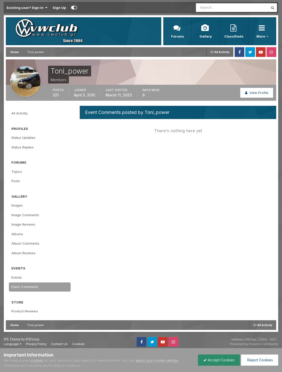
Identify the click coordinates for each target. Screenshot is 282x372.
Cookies (78, 344)
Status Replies (22, 147)
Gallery (205, 36)
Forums (177, 36)
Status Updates (23, 138)
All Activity (19, 113)
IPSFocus (32, 339)
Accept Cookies (219, 360)
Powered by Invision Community (254, 344)
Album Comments (25, 243)
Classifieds (234, 36)
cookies (37, 360)
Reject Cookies (259, 360)
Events (16, 277)
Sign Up (59, 8)
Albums (17, 234)
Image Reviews (23, 224)
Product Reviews (24, 311)
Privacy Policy (36, 344)
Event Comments (24, 287)
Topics (16, 172)
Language (12, 344)
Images (17, 205)
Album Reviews (23, 253)
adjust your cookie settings (156, 360)
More (261, 36)
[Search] (215, 7)
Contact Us (59, 344)
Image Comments (25, 215)
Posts (15, 181)
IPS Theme (12, 339)
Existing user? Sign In (27, 7)
